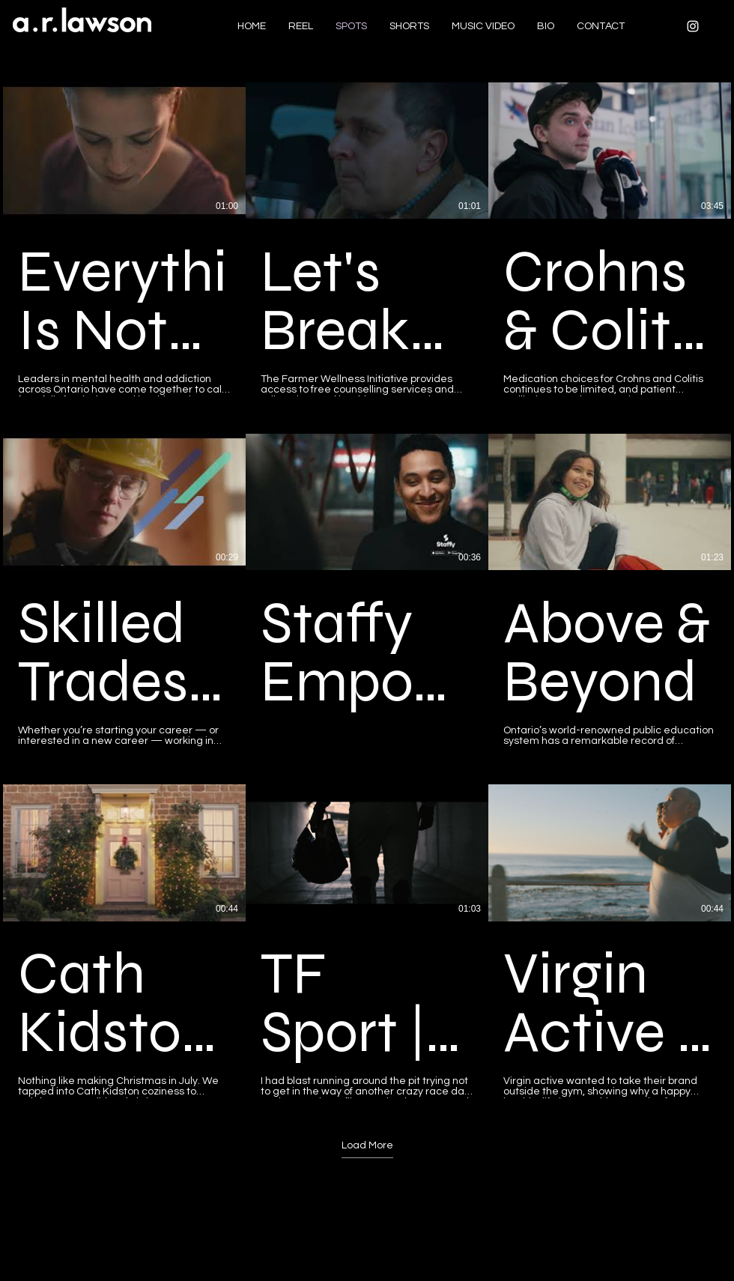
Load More (367, 1145)
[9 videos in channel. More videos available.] (367, 590)
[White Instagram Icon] (692, 26)
